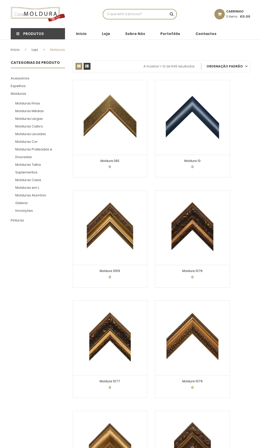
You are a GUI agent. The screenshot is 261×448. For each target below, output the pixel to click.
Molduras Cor (26, 141)
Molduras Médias (29, 110)
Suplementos (26, 172)
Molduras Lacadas (30, 133)
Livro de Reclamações (90, 386)
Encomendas (144, 370)
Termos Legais (84, 353)
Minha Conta (144, 353)
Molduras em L (27, 187)
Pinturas (17, 220)
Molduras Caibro (29, 126)
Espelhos (18, 85)
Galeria (21, 202)
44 (171, 309)
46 (192, 309)
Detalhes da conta (148, 361)
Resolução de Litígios (89, 395)
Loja (106, 33)
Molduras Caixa (28, 179)
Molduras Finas (27, 103)
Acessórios (20, 78)
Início (81, 33)
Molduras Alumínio (30, 195)
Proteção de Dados (87, 370)
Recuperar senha (147, 386)
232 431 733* (213, 351)
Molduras (18, 93)
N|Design (146, 440)
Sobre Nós (135, 33)
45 (182, 309)
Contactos (205, 33)
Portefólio (170, 33)
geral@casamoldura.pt (226, 371)
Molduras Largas (29, 118)
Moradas (141, 378)
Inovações (24, 210)
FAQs (76, 378)
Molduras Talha (28, 164)
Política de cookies (87, 361)
